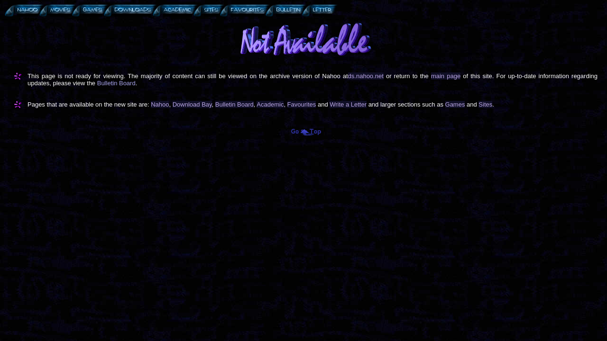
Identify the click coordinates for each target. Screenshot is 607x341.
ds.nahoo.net (366, 76)
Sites (485, 104)
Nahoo (160, 104)
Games (455, 104)
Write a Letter (348, 104)
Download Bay (192, 104)
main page (445, 76)
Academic (270, 104)
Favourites (301, 104)
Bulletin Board (116, 83)
